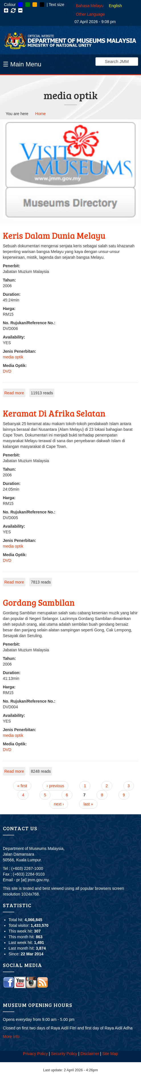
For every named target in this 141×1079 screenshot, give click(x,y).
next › (59, 804)
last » (88, 804)
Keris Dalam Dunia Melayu (54, 235)
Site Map (110, 1053)
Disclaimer (89, 1053)
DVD (7, 371)
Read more (14, 393)
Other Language (90, 14)
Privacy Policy (35, 1053)
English (115, 5)
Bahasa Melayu (90, 5)
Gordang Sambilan (39, 602)
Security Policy (64, 1053)
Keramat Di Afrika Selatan (54, 413)
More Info (11, 1036)
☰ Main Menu (22, 64)
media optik (13, 357)
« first (22, 786)
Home (40, 113)
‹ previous (55, 786)
